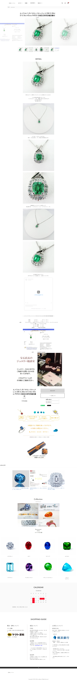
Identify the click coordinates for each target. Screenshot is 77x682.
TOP (8, 7)
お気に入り (53, 395)
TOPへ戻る (38, 667)
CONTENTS (32, 3)
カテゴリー (20, 3)
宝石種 (26, 3)
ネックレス (13, 7)
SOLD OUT (52, 390)
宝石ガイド (40, 3)
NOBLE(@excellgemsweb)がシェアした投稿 (38, 308)
